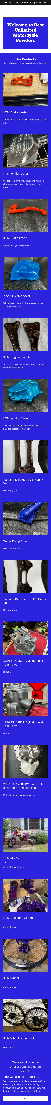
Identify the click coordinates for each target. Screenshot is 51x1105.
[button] (6, 12)
